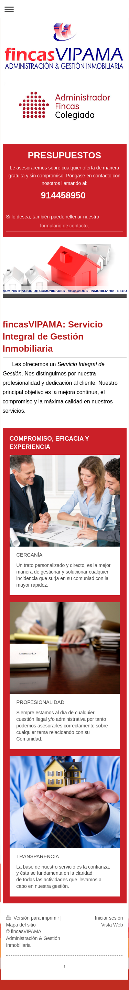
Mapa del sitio (21, 925)
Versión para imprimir (33, 918)
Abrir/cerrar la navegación (64, 9)
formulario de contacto (64, 225)
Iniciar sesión (109, 918)
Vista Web (112, 925)
